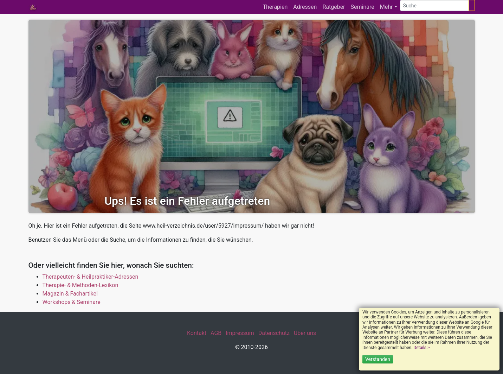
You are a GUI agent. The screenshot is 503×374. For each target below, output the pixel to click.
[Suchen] (472, 5)
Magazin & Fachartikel (70, 293)
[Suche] (434, 5)
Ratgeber (333, 7)
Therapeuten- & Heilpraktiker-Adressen (90, 276)
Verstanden (377, 359)
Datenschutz (274, 333)
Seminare (362, 7)
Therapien (275, 7)
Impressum (240, 333)
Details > (421, 347)
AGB (216, 333)
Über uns (305, 333)
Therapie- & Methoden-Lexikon (80, 285)
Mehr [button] (386, 7)
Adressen (305, 7)
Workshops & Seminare (72, 302)
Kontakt (196, 333)
